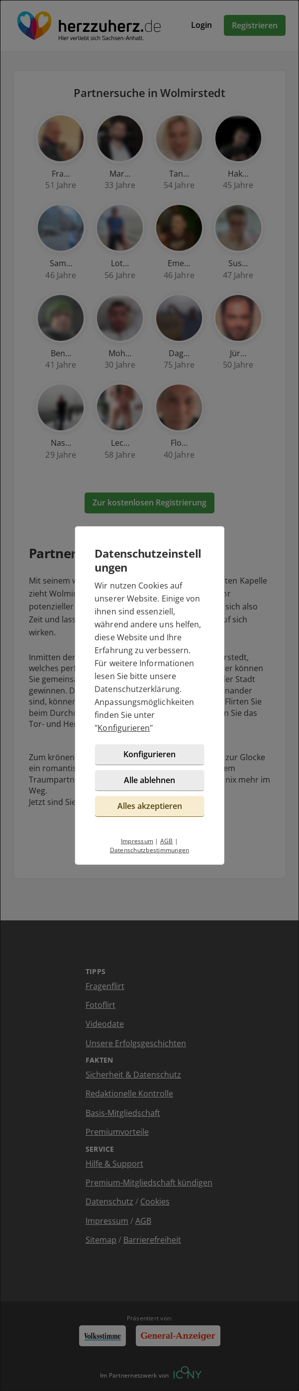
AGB (166, 841)
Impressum (137, 841)
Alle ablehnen (149, 780)
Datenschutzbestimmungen (150, 850)
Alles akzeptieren (149, 805)
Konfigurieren (124, 727)
